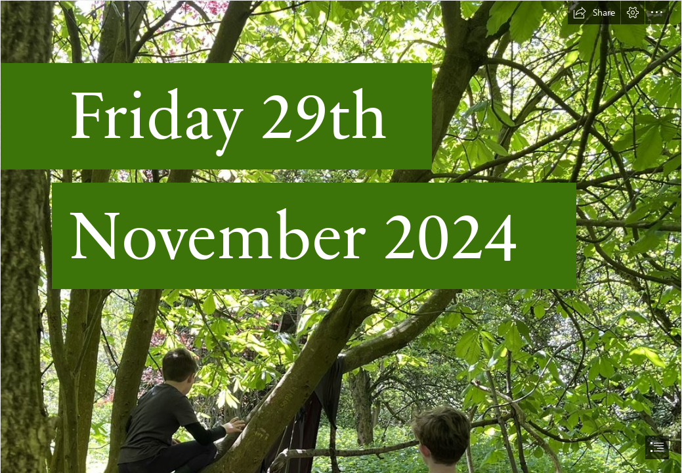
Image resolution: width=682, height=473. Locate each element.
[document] (341, 236)
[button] (594, 12)
